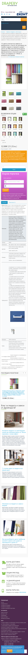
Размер (3, 140)
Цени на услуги (4, 612)
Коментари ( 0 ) (12, 202)
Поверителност (4, 603)
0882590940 (22, 592)
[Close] (22, 647)
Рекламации (3, 615)
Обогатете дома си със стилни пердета (9, 633)
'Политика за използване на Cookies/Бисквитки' (12, 647)
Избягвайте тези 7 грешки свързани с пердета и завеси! (13, 631)
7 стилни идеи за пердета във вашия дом (12, 469)
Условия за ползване (5, 605)
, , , (10, 640)
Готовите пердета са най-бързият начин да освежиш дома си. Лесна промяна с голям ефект (14, 432)
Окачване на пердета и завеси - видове (13, 504)
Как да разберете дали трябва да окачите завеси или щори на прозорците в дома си (13, 540)
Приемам (9, 650)
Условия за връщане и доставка (8, 608)
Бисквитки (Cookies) (5, 618)
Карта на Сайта (4, 616)
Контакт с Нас (4, 613)
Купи (14, 169)
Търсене (24, 19)
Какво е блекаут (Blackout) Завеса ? (8, 634)
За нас (2, 602)
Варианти (4, 115)
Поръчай (5, 190)
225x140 (4, 142)
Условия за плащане (5, 606)
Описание (4, 202)
